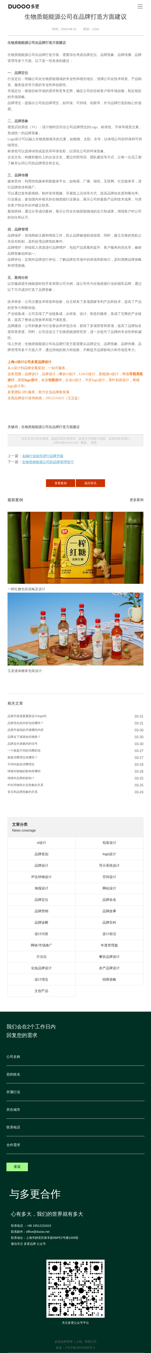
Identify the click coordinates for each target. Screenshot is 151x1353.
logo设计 (31, 380)
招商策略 (109, 979)
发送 (17, 1166)
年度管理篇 (109, 945)
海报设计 (41, 888)
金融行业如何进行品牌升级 (42, 456)
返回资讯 (90, 483)
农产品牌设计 (109, 968)
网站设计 (109, 888)
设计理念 (41, 979)
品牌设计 (41, 865)
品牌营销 (41, 911)
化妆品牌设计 (41, 968)
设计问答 (41, 934)
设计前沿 (109, 934)
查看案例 (61, 483)
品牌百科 (109, 922)
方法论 (41, 957)
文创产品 (41, 991)
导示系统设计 (109, 865)
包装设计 (55, 380)
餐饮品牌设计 (109, 957)
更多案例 (136, 500)
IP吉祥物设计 (41, 877)
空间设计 (109, 877)
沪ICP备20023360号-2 (80, 1347)
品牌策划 (41, 854)
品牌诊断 (41, 922)
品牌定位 (41, 899)
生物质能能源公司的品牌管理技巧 (48, 462)
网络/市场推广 (41, 945)
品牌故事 (109, 911)
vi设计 (41, 842)
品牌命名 (109, 899)
